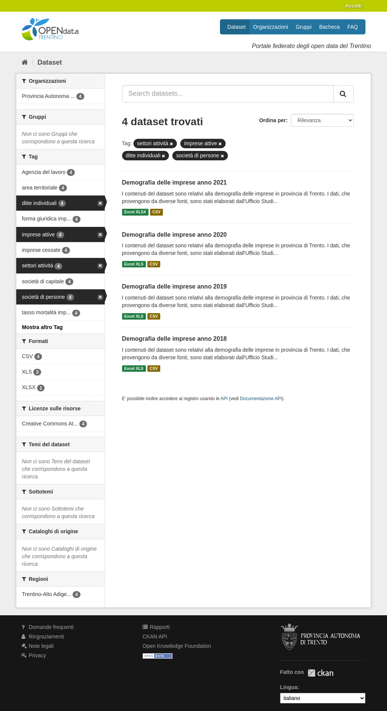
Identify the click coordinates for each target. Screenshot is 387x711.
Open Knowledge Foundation (176, 646)
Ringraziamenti (43, 636)
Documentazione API (261, 398)
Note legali (38, 646)
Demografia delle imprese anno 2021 (174, 182)
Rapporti (156, 627)
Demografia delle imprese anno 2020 (174, 234)
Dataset (237, 27)
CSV (156, 212)
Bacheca (329, 27)
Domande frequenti (48, 627)
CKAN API (154, 636)
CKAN (320, 673)
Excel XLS (134, 264)
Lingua (288, 687)
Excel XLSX (135, 212)
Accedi (353, 6)
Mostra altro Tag (42, 327)
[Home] (25, 62)
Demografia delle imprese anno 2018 (174, 338)
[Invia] (343, 93)
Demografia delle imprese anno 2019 (174, 286)
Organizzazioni (270, 27)
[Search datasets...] (228, 93)
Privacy (34, 655)
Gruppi (303, 27)
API (224, 398)
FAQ (352, 27)
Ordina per (272, 120)
